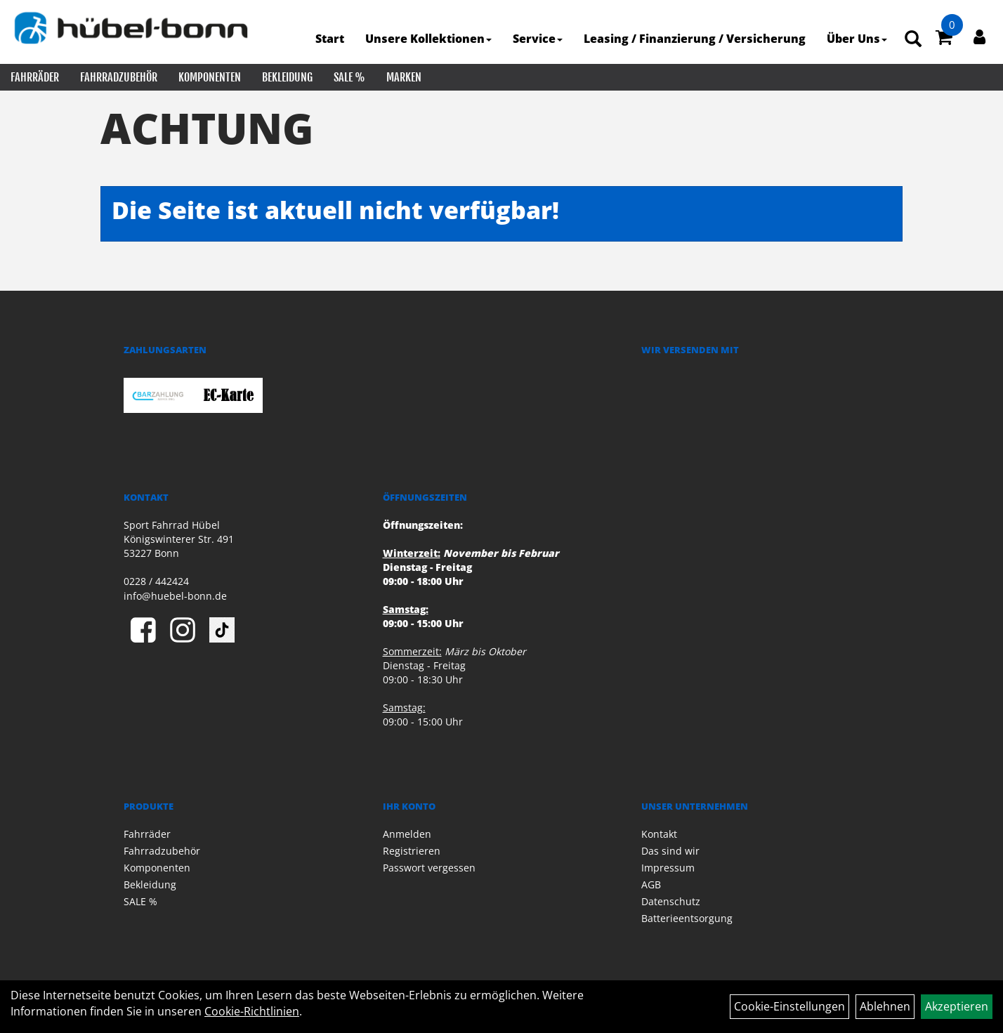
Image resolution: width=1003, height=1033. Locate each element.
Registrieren (411, 850)
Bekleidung (287, 77)
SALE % (349, 77)
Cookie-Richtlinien (251, 1011)
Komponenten (209, 77)
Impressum (668, 867)
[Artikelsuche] (913, 39)
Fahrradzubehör (118, 77)
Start (329, 38)
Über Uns (857, 38)
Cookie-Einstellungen (789, 1006)
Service (538, 38)
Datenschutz (670, 901)
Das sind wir (670, 850)
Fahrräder (35, 77)
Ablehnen (885, 1006)
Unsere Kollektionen (428, 38)
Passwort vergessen (429, 867)
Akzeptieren (956, 1006)
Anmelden (407, 834)
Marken (403, 77)
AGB (651, 884)
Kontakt (659, 834)
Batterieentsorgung (687, 918)
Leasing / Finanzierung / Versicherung (695, 38)
